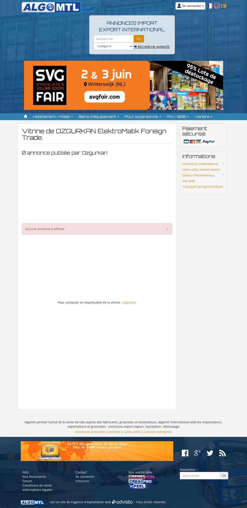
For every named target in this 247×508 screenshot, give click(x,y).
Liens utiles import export (201, 169)
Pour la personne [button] (143, 116)
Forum (27, 481)
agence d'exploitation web (92, 502)
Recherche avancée (152, 47)
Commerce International (200, 164)
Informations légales (38, 490)
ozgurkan (129, 302)
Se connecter (85, 477)
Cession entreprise (158, 432)
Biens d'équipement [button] (99, 116)
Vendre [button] (203, 116)
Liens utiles (132, 432)
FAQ (25, 472)
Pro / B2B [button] (178, 116)
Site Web (188, 181)
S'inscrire (82, 481)
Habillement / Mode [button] (53, 116)
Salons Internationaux (198, 175)
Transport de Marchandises (202, 187)
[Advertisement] (97, 188)
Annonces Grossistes (90, 432)
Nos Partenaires (34, 477)
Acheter (115, 432)
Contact (81, 472)
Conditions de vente (37, 485)
